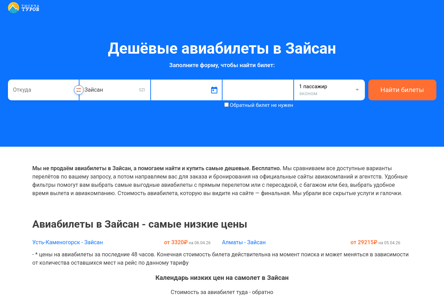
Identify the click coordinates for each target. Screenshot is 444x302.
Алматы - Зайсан (244, 242)
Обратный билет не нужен (261, 105)
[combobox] (43, 90)
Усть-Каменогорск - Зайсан (67, 242)
